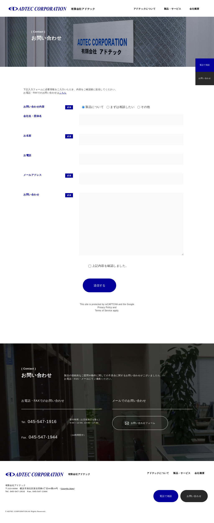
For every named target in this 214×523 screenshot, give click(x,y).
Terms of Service (103, 310)
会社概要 (194, 9)
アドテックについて (145, 9)
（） (67, 488)
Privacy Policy (105, 307)
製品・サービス (172, 9)
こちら (62, 92)
